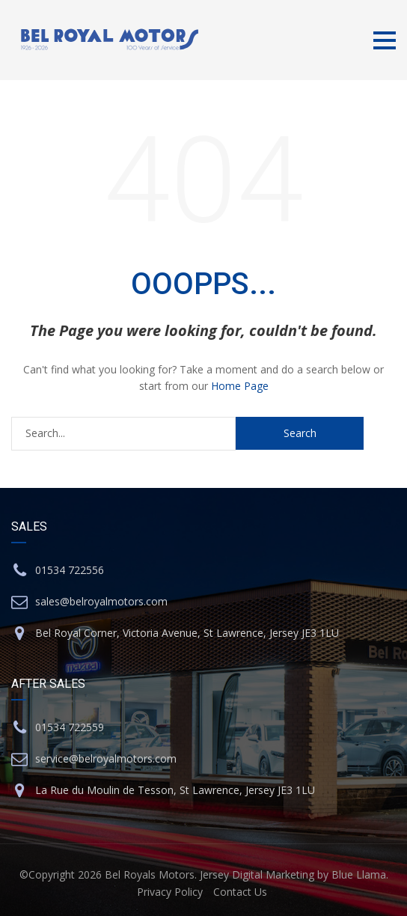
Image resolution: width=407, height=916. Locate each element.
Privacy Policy (170, 892)
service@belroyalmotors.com (106, 758)
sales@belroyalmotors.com (101, 601)
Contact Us (240, 892)
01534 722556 (69, 570)
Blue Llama (358, 874)
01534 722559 (69, 727)
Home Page (240, 386)
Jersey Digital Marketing (257, 874)
